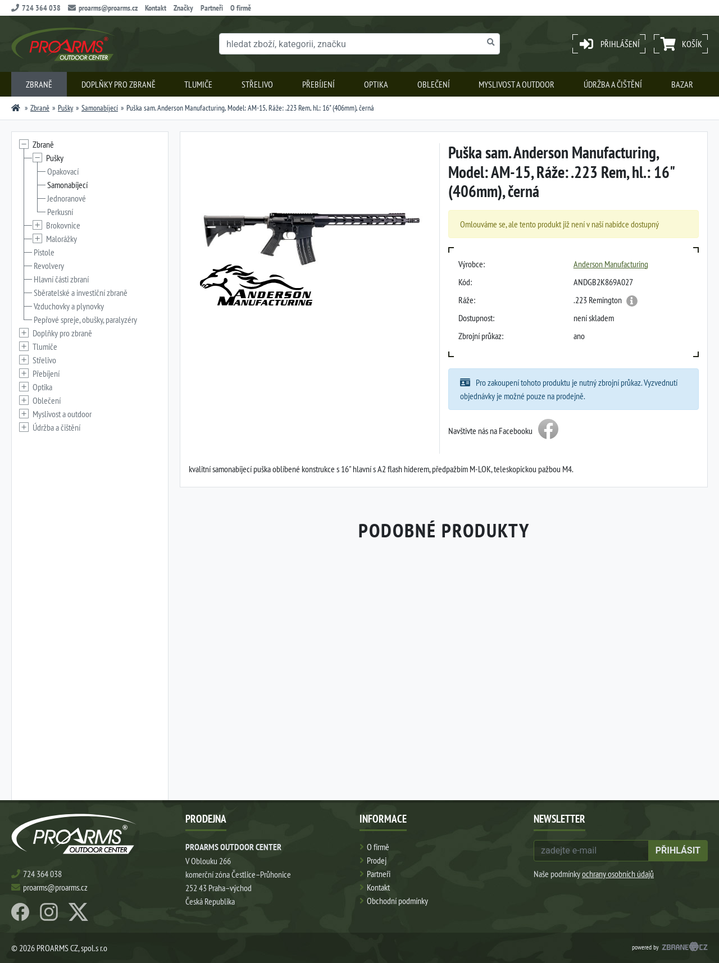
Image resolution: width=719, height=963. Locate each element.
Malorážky (61, 238)
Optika (376, 84)
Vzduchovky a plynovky (69, 306)
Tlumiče (198, 84)
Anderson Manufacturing (611, 264)
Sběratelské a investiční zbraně (81, 292)
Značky (183, 8)
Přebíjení (318, 84)
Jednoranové (66, 198)
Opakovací (63, 171)
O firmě (240, 8)
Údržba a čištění (613, 84)
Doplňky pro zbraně (118, 84)
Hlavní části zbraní (61, 279)
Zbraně (39, 84)
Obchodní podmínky (397, 900)
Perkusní (60, 211)
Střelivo (257, 84)
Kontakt (155, 8)
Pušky (65, 108)
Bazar (682, 84)
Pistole (44, 252)
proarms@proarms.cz (103, 8)
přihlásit (678, 850)
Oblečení (433, 84)
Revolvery (49, 265)
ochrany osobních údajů (618, 873)
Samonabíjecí (99, 108)
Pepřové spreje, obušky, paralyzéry (85, 319)
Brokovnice (63, 225)
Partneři (212, 8)
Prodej (376, 860)
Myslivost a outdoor (516, 84)
